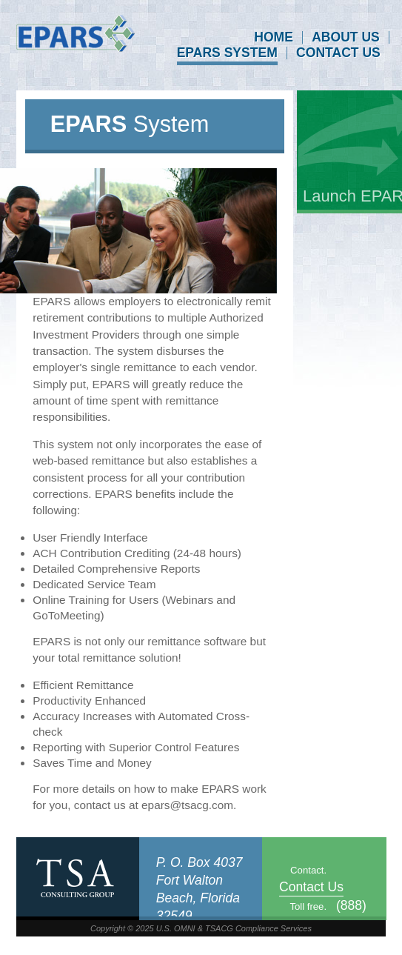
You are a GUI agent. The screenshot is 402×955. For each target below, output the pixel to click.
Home (273, 37)
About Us (346, 37)
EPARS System (227, 53)
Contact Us (338, 53)
